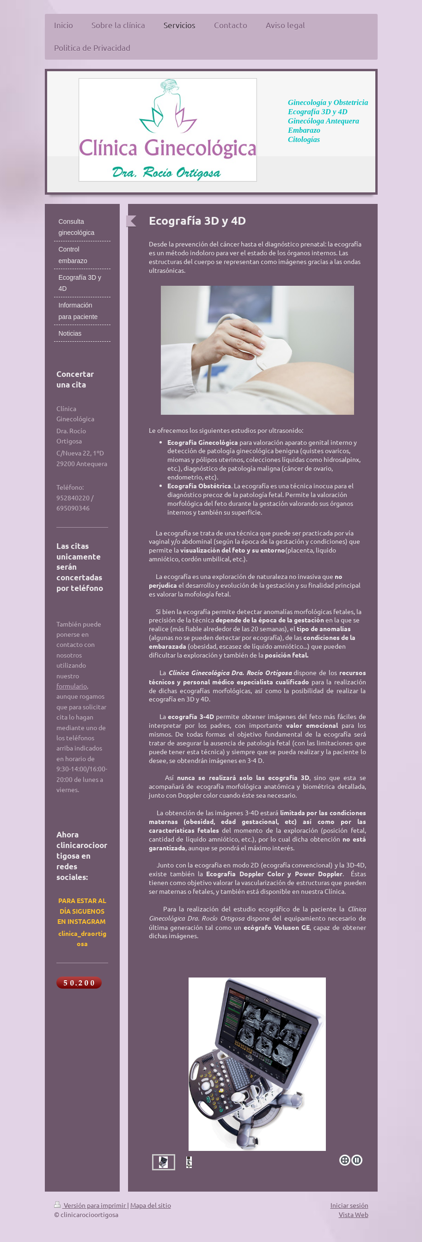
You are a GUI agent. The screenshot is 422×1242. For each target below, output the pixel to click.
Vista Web (353, 1214)
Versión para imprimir (90, 1205)
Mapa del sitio (150, 1205)
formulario (71, 686)
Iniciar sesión (349, 1205)
